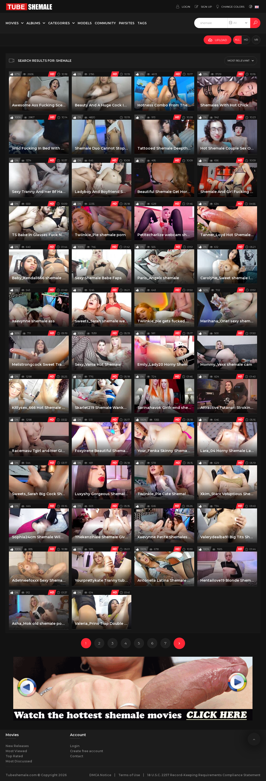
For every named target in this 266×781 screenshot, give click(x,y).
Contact (76, 756)
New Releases (17, 746)
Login (74, 746)
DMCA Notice (100, 775)
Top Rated (14, 756)
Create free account (86, 751)
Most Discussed (19, 761)
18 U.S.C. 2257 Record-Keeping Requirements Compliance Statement (203, 775)
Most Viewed (16, 751)
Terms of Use (129, 775)
